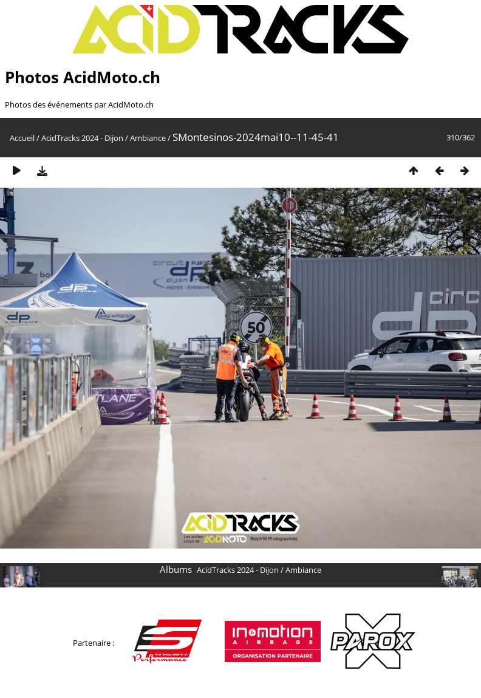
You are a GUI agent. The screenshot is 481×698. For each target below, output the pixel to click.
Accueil (22, 137)
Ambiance (148, 137)
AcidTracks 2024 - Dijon (82, 137)
